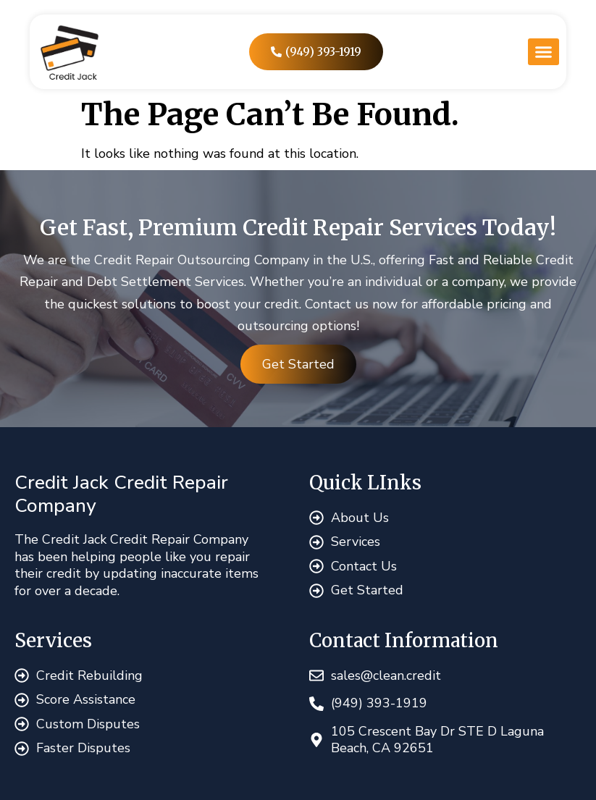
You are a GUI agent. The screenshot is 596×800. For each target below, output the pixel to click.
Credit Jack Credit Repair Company (121, 494)
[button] (543, 52)
